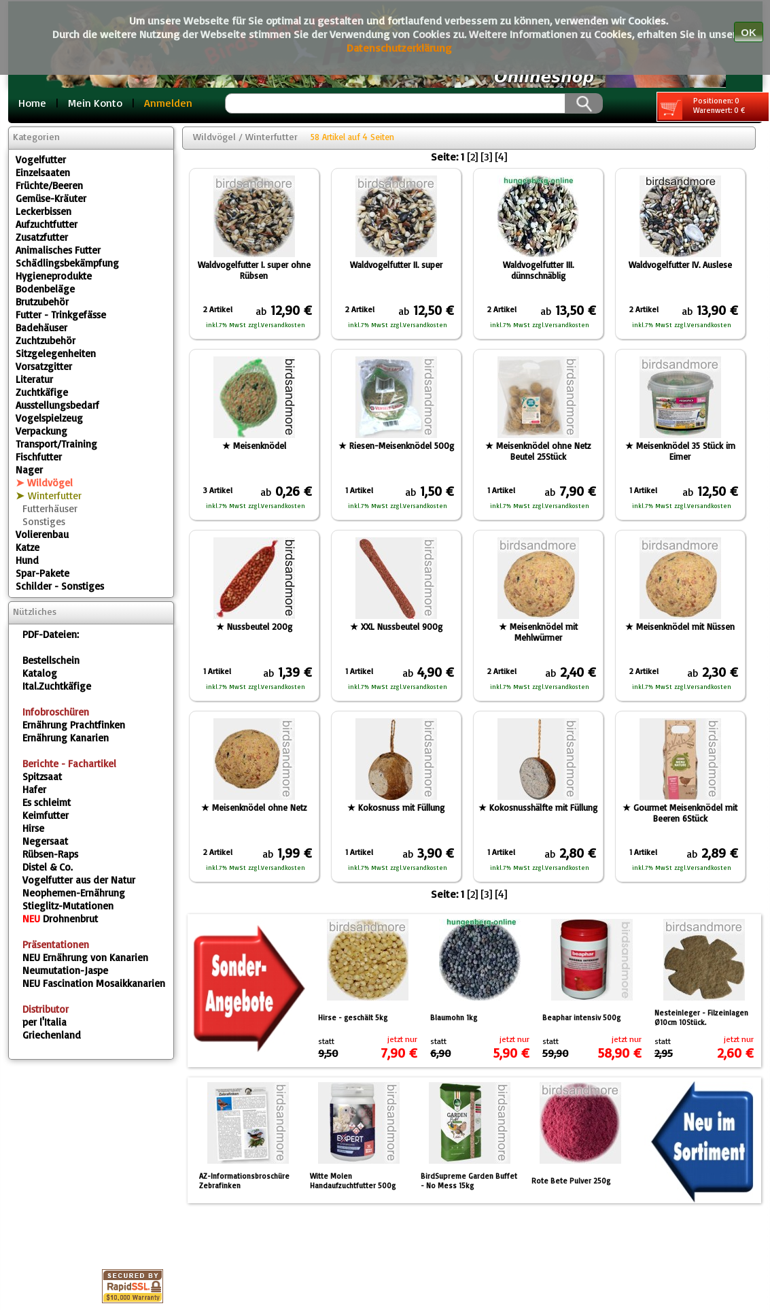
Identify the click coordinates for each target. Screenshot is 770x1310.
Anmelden (168, 103)
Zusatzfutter (42, 237)
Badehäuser (41, 327)
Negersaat (45, 841)
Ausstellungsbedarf (57, 405)
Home (32, 103)
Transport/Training (56, 443)
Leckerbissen (43, 211)
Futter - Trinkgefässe (61, 314)
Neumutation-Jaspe (65, 970)
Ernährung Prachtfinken (73, 724)
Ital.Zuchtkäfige (56, 685)
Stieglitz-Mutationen (67, 905)
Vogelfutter (41, 159)
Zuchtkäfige (42, 392)
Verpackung (41, 430)
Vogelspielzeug (49, 418)
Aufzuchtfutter (46, 224)
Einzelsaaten (43, 172)
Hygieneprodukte (54, 275)
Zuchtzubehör (45, 340)
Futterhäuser (49, 508)
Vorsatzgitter (44, 366)
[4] (501, 156)
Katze (27, 547)
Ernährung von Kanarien (85, 957)
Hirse (33, 828)
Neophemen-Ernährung (73, 892)
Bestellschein (51, 660)
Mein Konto (95, 103)
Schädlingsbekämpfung (67, 262)
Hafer (34, 789)
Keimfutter (45, 815)
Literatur (34, 379)
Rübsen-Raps (50, 853)
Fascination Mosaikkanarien (93, 983)
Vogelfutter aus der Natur (78, 879)
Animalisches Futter (58, 249)
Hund (27, 560)
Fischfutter (39, 456)
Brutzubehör (42, 301)
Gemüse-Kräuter (51, 198)
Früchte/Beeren (49, 185)
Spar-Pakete (42, 573)
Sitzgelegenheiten (56, 353)
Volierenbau (42, 534)
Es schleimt (46, 802)
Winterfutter (55, 495)
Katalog (39, 673)
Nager (29, 469)
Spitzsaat (42, 776)
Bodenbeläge (45, 288)
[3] (486, 156)
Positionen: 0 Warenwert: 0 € (702, 108)
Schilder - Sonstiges (60, 586)
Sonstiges (43, 521)
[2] (472, 156)
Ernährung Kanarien (65, 737)
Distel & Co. (47, 866)
